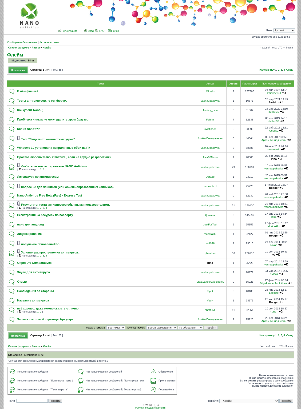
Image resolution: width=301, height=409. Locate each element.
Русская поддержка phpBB (150, 407)
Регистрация (68, 30)
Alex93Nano (210, 157)
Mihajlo (210, 91)
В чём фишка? (27, 91)
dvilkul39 (274, 111)
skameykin (273, 149)
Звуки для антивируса (33, 272)
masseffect (210, 186)
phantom (210, 253)
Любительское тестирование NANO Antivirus (54, 166)
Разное (36, 47)
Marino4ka (273, 226)
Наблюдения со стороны (35, 291)
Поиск (113, 30)
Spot (210, 291)
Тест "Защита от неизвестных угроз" (48, 139)
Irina (31, 60)
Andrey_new (210, 110)
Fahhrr (210, 119)
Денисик (210, 215)
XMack (274, 274)
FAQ (99, 30)
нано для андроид (30, 224)
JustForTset (210, 224)
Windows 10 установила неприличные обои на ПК (53, 147)
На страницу (267, 69)
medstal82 (210, 234)
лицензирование (29, 234)
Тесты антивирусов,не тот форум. (42, 100)
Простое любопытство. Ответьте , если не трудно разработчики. (64, 157)
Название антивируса (33, 300)
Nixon (273, 245)
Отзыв (22, 281)
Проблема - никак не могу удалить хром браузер (52, 119)
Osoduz (274, 130)
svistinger (210, 129)
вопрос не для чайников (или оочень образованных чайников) (67, 187)
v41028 (210, 243)
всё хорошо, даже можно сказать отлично (48, 308)
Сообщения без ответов (22, 42)
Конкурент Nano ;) (30, 110)
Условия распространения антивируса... (50, 252)
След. (289, 69)
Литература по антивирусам (38, 176)
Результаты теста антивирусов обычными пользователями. (65, 204)
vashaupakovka (210, 100)
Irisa (273, 216)
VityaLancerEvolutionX (210, 281)
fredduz (274, 102)
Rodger (273, 187)
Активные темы (49, 42)
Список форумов (18, 47)
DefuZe (210, 176)
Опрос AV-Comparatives (34, 263)
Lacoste (273, 292)
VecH (210, 300)
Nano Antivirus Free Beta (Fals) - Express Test (49, 195)
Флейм (47, 47)
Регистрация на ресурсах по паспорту (45, 215)
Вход (89, 30)
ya (273, 254)
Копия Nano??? (28, 129)
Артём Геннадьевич (210, 138)
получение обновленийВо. (40, 244)
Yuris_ (273, 311)
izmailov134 (274, 93)
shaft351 (210, 310)
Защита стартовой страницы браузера (45, 319)
